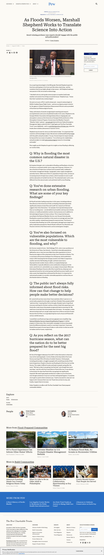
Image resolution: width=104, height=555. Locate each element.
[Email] (91, 66)
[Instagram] (83, 543)
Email (81, 527)
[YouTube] (90, 543)
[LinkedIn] (85, 543)
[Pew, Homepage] (52, 3)
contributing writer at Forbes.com (58, 126)
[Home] (19, 521)
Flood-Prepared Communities (32, 427)
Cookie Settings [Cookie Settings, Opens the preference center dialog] (79, 551)
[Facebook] (81, 543)
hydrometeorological (51, 140)
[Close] (101, 551)
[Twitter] (87, 542)
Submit (91, 70)
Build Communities (24, 462)
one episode (49, 122)
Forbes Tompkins (30, 411)
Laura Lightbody (72, 411)
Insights (56, 524)
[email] (26, 416)
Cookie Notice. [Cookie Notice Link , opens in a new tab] (21, 553)
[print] (17, 53)
